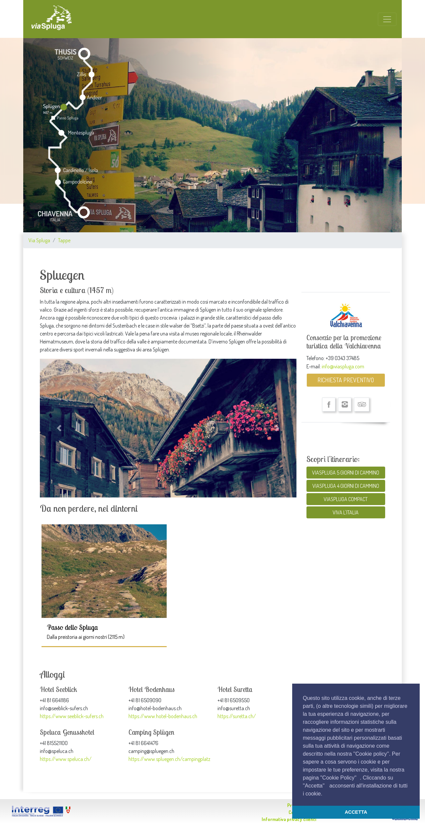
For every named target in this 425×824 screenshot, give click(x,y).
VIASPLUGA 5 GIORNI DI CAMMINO (345, 472)
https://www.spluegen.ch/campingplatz (169, 759)
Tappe (64, 240)
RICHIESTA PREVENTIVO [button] (345, 380)
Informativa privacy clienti (289, 819)
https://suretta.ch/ (236, 716)
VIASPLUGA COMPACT (346, 499)
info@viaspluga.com (343, 366)
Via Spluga (39, 240)
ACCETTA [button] (356, 812)
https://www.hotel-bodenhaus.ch (162, 716)
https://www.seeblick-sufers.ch (72, 716)
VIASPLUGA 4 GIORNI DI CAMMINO (345, 486)
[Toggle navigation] (387, 19)
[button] (325, 794)
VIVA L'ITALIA (346, 512)
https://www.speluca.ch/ (66, 759)
